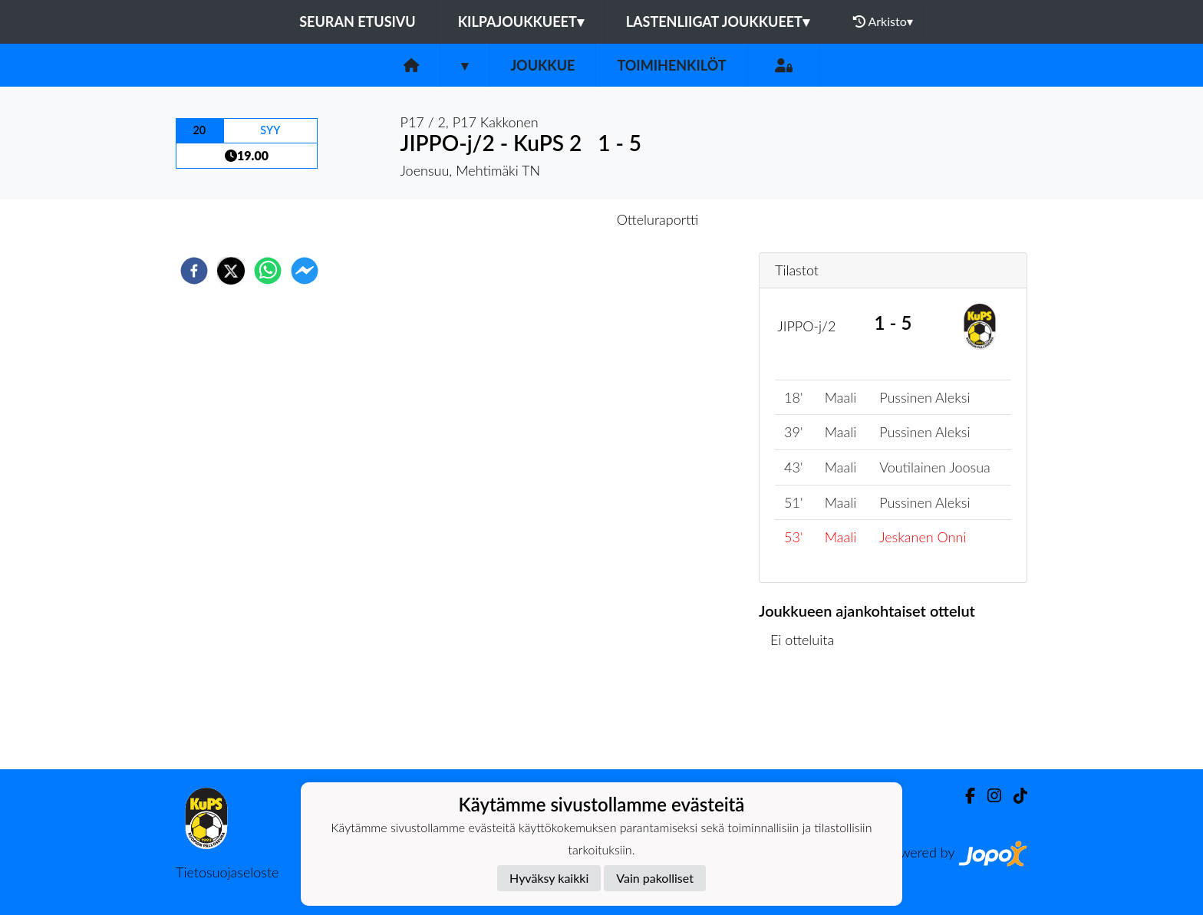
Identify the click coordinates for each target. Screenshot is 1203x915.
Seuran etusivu (357, 21)
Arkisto (883, 21)
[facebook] (194, 271)
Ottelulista (808, 717)
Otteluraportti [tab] (658, 219)
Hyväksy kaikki (548, 878)
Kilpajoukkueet (521, 21)
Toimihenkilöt (671, 65)
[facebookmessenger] (304, 271)
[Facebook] (964, 796)
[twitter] (231, 271)
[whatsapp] (268, 271)
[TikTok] (1014, 796)
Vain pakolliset (655, 878)
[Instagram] (988, 796)
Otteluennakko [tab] (548, 219)
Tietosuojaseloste (227, 872)
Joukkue (542, 65)
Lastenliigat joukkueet (717, 21)
